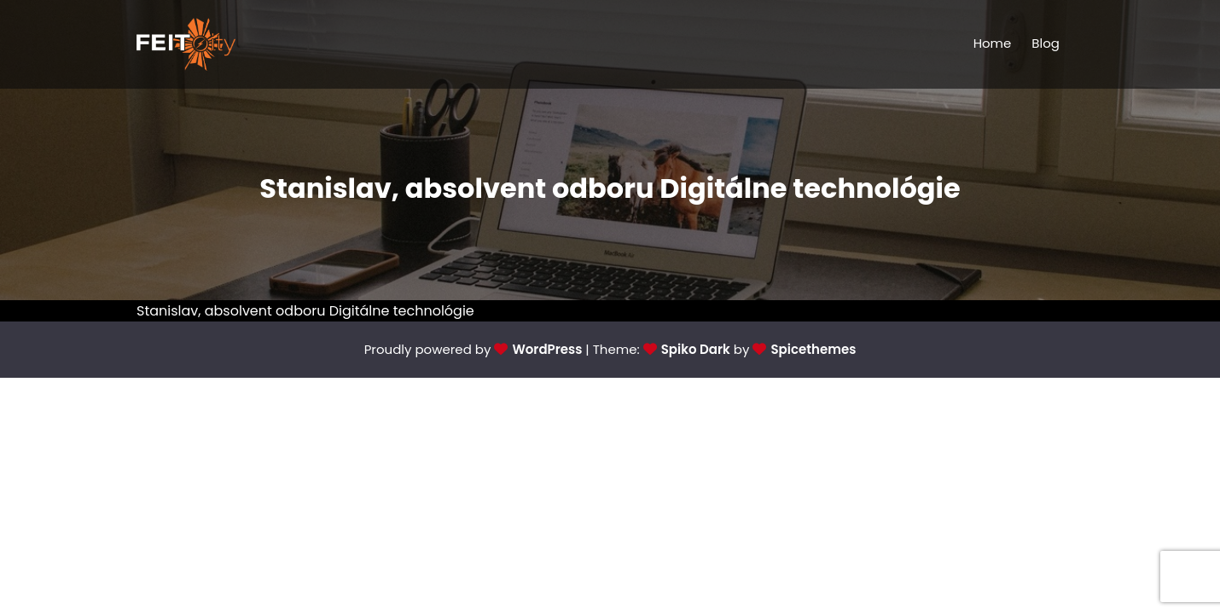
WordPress (547, 349)
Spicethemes (813, 349)
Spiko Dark (695, 349)
